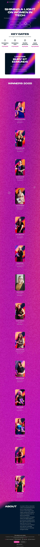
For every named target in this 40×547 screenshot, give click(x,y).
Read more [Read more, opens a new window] (25, 537)
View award (20, 122)
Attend (14, 26)
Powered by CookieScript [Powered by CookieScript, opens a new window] (20, 546)
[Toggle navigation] (38, 2)
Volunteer (25, 26)
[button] (20, 544)
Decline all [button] (23, 541)
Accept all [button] (16, 541)
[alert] (20, 540)
